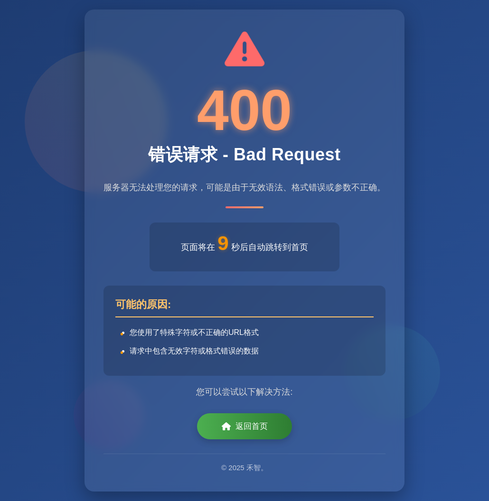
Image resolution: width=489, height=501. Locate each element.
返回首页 (245, 426)
